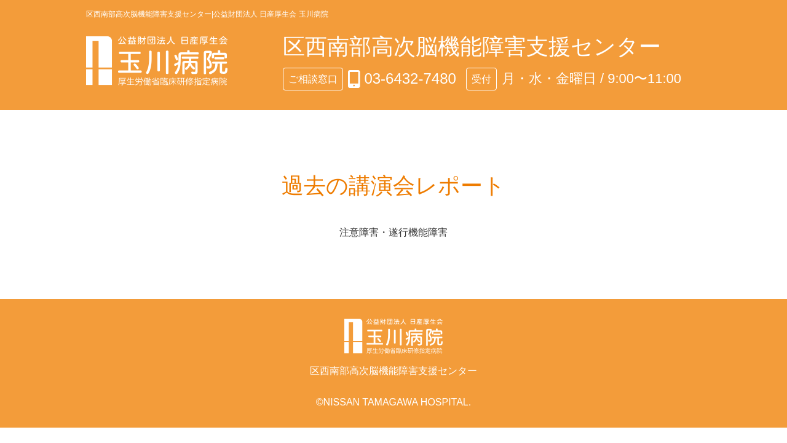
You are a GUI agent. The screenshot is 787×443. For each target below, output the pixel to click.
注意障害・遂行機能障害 (393, 232)
